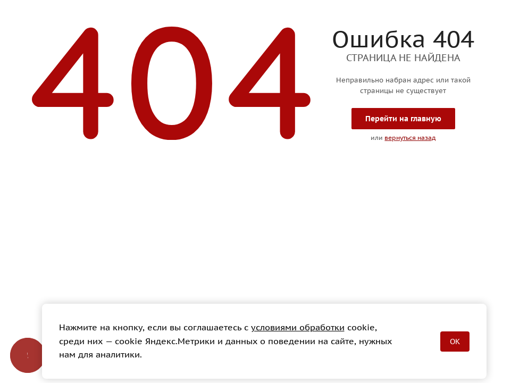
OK (455, 341)
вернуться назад (409, 137)
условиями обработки (298, 327)
